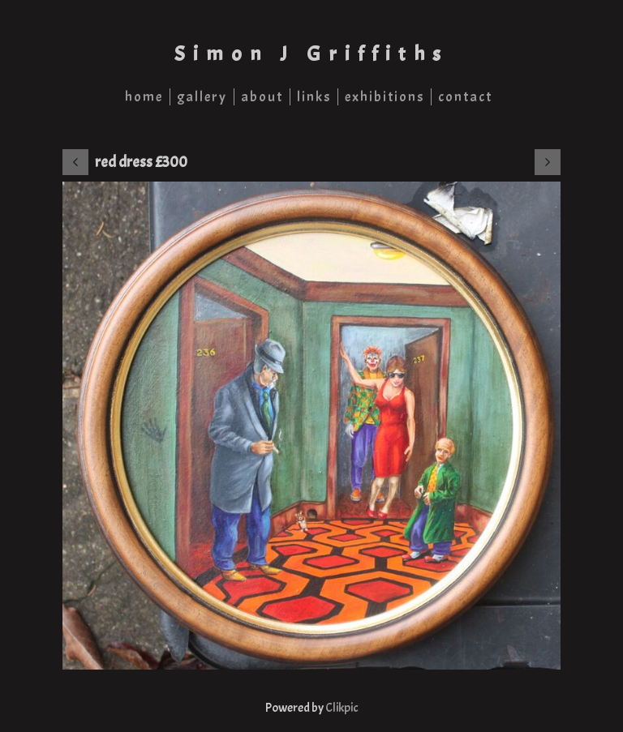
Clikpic (342, 708)
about (262, 96)
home (144, 96)
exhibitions (384, 96)
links (314, 96)
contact (465, 96)
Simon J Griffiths (311, 54)
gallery (202, 96)
